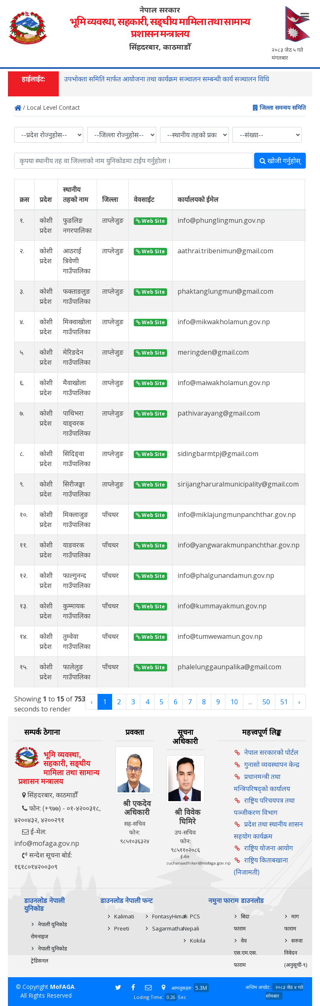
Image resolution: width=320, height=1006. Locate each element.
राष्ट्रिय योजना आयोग (268, 847)
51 (284, 701)
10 (234, 701)
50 (266, 701)
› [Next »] (299, 701)
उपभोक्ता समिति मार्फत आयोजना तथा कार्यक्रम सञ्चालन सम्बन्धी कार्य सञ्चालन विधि (166, 78)
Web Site (150, 220)
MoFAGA (62, 987)
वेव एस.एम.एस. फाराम (245, 952)
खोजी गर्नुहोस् (280, 160)
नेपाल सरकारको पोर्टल (271, 752)
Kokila (197, 940)
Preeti (121, 928)
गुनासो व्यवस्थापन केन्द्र (272, 764)
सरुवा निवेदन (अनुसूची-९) (295, 952)
